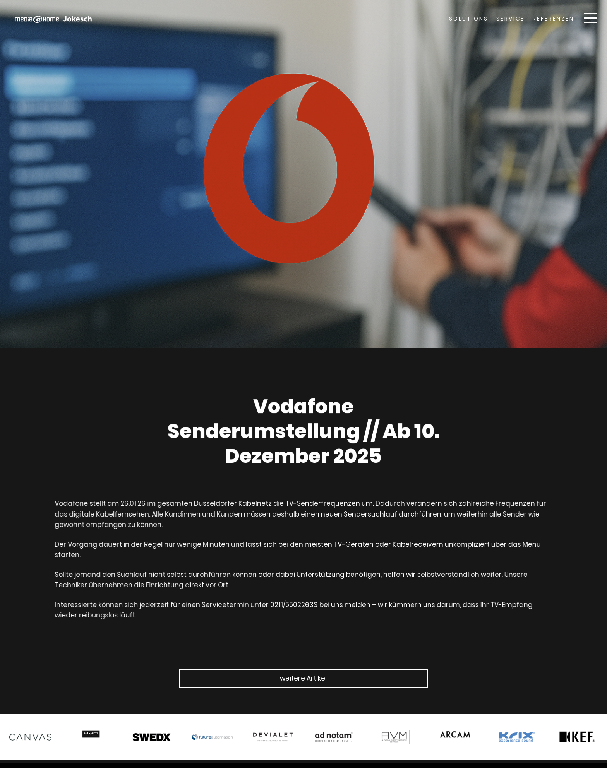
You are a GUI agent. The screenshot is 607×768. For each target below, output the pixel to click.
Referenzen (553, 18)
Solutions (468, 18)
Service (510, 18)
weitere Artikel (303, 678)
